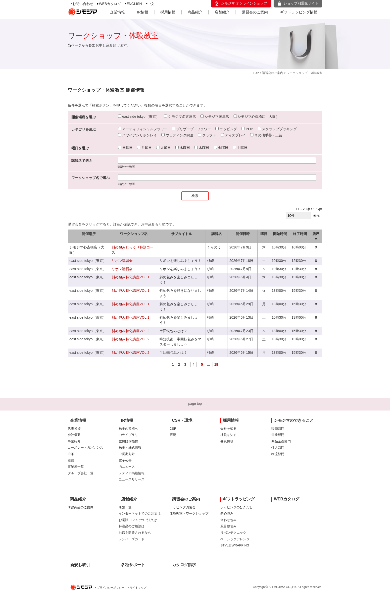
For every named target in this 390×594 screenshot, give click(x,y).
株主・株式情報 (130, 447)
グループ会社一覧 (81, 473)
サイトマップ (138, 587)
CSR (173, 428)
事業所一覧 (76, 467)
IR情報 (142, 12)
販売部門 (277, 428)
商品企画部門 (281, 441)
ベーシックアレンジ (234, 539)
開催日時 (243, 234)
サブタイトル (181, 234)
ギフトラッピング (239, 499)
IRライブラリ (128, 435)
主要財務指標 (128, 441)
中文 (150, 4)
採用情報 (167, 12)
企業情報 (117, 12)
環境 (173, 435)
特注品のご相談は (132, 526)
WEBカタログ (110, 4)
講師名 (216, 234)
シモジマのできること (294, 420)
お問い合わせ (82, 4)
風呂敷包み (228, 526)
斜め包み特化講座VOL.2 (130, 331)
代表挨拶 (74, 428)
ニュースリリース (132, 479)
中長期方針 (127, 454)
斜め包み (226, 513)
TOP (256, 73)
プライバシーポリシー (110, 587)
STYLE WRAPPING (234, 545)
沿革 (71, 454)
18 (216, 364)
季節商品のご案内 (81, 507)
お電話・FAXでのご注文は (138, 520)
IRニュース (127, 467)
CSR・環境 (182, 420)
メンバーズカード (132, 539)
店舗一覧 (125, 507)
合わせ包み (228, 520)
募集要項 (226, 441)
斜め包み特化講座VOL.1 (130, 277)
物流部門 (277, 454)
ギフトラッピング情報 (298, 12)
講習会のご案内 (255, 12)
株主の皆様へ (128, 428)
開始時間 (280, 234)
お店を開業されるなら (135, 533)
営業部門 (277, 435)
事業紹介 (74, 441)
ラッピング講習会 (182, 507)
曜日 (263, 234)
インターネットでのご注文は (140, 513)
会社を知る (228, 428)
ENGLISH (134, 4)
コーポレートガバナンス (85, 447)
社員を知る (228, 435)
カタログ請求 (184, 565)
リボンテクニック (233, 533)
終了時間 (300, 234)
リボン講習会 (122, 261)
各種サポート (133, 565)
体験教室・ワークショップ (189, 513)
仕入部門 (277, 447)
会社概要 (74, 435)
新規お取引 (80, 565)
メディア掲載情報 (132, 473)
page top (195, 404)
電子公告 (125, 460)
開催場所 (89, 234)
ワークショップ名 (134, 234)
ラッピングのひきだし (236, 507)
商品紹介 (195, 12)
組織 (71, 460)
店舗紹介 (222, 12)
